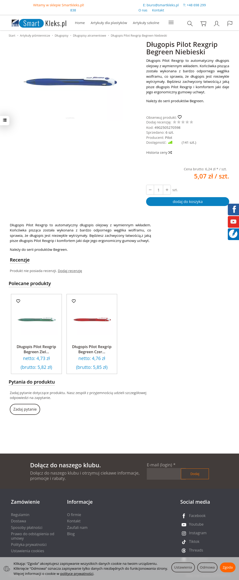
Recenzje (20, 260)
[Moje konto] (216, 23)
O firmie (74, 514)
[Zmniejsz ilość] (167, 190)
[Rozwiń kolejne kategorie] (171, 22)
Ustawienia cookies (27, 550)
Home (80, 22)
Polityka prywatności (29, 544)
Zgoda (228, 567)
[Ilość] (158, 190)
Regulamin (20, 514)
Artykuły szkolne (146, 22)
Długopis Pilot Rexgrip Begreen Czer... (92, 349)
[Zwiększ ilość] (150, 190)
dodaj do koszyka (188, 201)
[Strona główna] (34, 22)
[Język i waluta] (230, 23)
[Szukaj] (190, 23)
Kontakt (158, 10)
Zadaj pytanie (25, 409)
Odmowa (207, 567)
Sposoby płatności (26, 527)
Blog (71, 533)
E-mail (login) (159, 465)
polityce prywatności (76, 573)
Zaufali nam (77, 527)
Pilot (168, 137)
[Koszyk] (203, 23)
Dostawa (18, 521)
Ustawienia (183, 567)
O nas (142, 10)
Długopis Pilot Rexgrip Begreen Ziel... (36, 349)
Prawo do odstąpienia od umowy (32, 536)
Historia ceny (159, 152)
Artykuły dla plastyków (109, 22)
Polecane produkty (30, 283)
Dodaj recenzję (70, 270)
